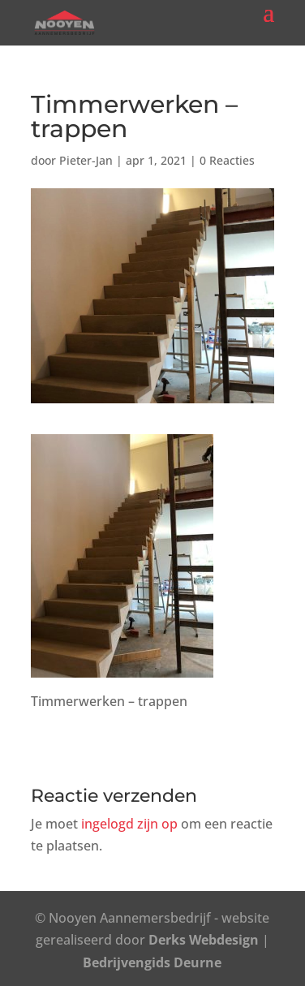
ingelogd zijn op (129, 824)
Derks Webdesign (203, 940)
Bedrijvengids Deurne (152, 962)
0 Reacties (227, 160)
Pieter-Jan (86, 160)
